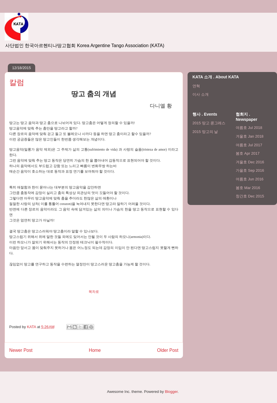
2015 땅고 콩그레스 (208, 123)
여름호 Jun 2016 (249, 179)
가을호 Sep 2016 (250, 170)
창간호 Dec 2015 (250, 196)
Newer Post (21, 350)
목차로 (94, 292)
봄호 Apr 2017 (247, 153)
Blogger (171, 391)
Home (95, 350)
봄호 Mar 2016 (248, 188)
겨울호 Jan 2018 (249, 136)
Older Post (167, 350)
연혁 (196, 86)
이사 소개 (200, 94)
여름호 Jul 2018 (249, 127)
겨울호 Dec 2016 (250, 162)
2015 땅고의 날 (205, 132)
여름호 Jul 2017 (249, 145)
